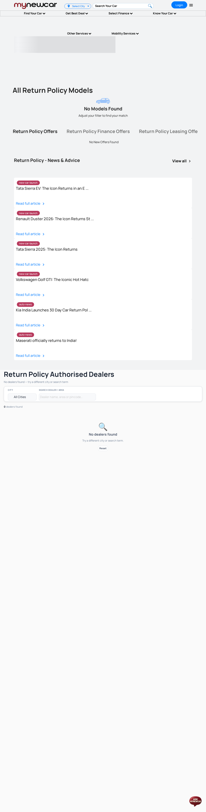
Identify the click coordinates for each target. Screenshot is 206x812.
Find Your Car (34, 13)
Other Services (79, 33)
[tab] (35, 132)
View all (182, 161)
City (10, 389)
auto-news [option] (25, 304)
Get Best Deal (77, 13)
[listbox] (88, 6)
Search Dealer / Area (51, 389)
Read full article (31, 203)
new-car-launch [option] (28, 182)
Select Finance (121, 13)
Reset (103, 448)
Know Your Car (164, 13)
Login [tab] (179, 5)
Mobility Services (125, 33)
